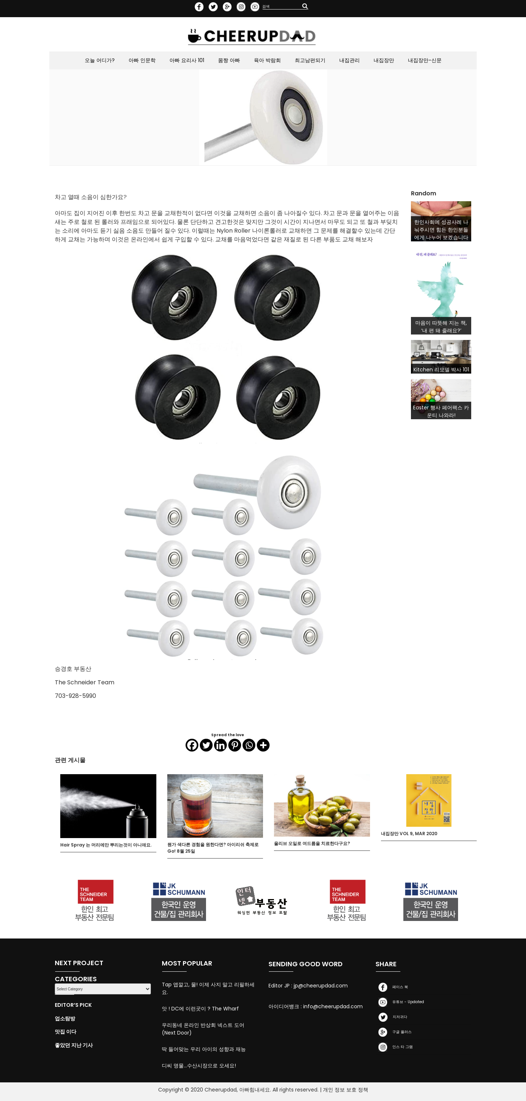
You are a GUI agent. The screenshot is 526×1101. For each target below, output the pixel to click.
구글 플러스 (394, 1032)
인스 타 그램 (394, 1047)
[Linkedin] (220, 747)
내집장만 (384, 60)
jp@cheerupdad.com (321, 985)
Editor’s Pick (73, 1005)
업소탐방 (65, 1018)
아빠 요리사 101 (186, 60)
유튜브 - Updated (400, 1002)
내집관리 (349, 60)
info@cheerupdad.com (333, 1006)
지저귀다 (391, 1017)
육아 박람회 (267, 60)
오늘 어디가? (100, 60)
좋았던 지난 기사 (74, 1045)
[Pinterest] (234, 747)
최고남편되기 (310, 60)
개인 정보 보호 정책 (345, 1089)
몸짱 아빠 (229, 60)
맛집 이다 (65, 1031)
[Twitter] (206, 747)
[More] (263, 747)
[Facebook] (192, 747)
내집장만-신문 (425, 60)
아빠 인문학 (142, 60)
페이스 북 (392, 987)
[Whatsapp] (249, 747)
